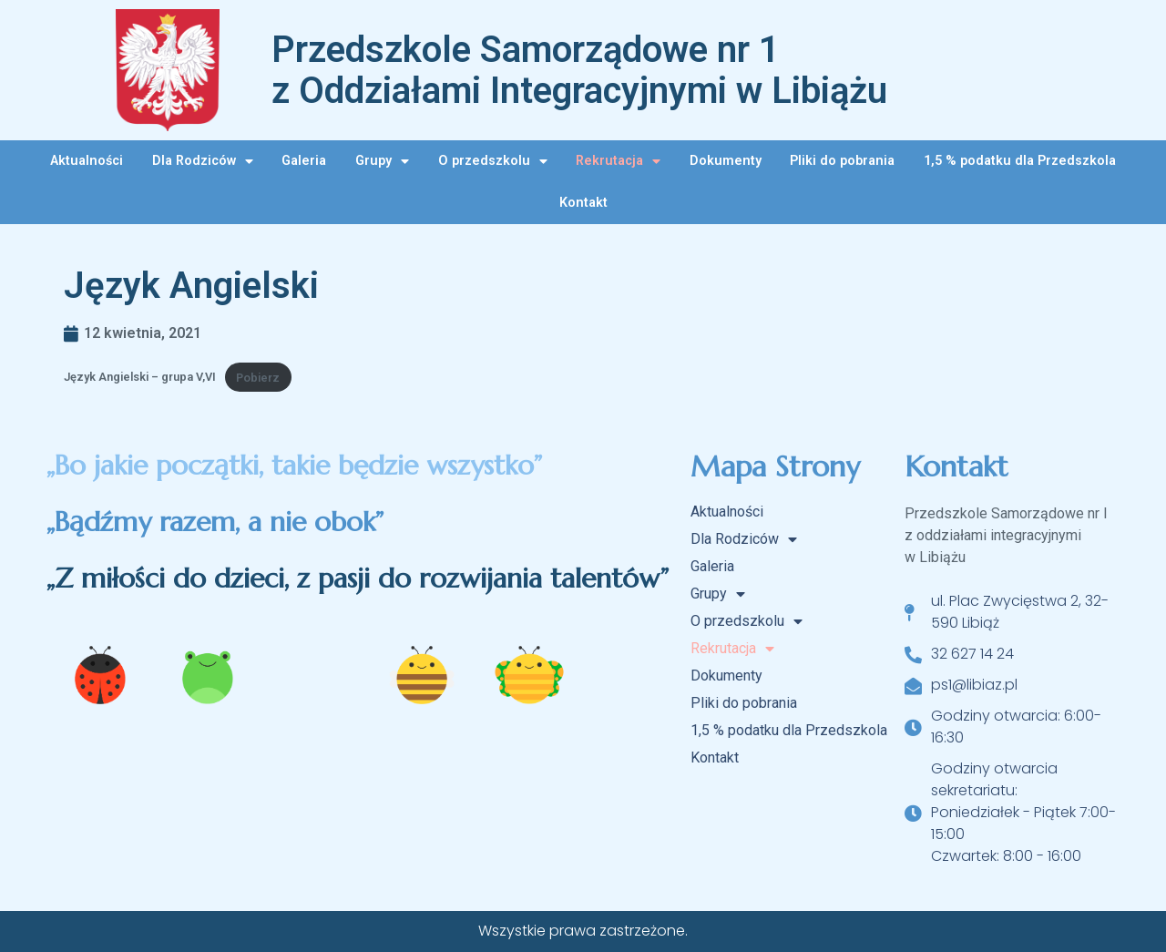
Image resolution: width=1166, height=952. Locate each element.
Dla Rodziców (202, 161)
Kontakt (583, 202)
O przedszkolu (492, 161)
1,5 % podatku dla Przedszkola (1020, 161)
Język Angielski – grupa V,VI (140, 377)
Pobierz (258, 377)
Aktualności (86, 161)
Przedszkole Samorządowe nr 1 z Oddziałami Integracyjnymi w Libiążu (579, 70)
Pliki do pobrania (842, 161)
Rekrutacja (618, 161)
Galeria (303, 161)
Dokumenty (726, 161)
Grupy (382, 161)
